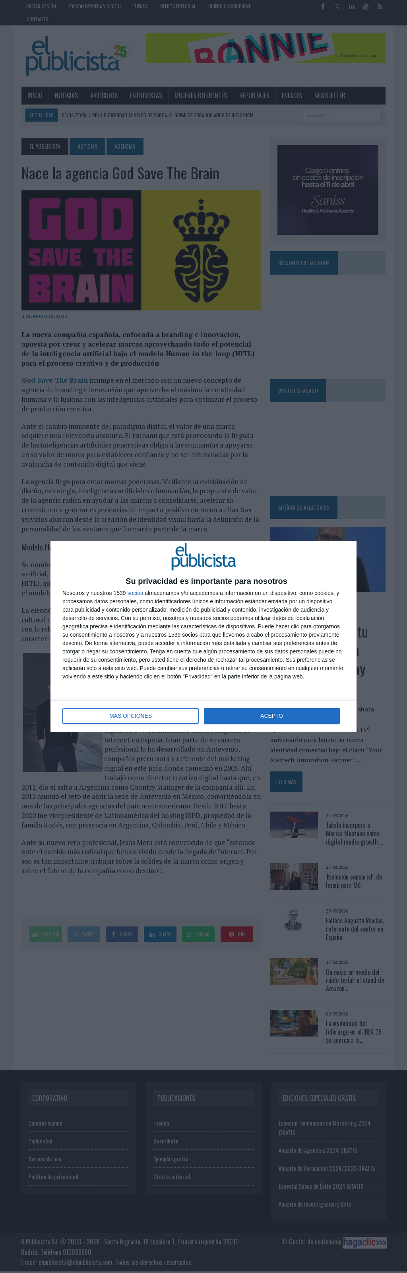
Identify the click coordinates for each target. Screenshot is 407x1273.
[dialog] (203, 636)
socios (135, 593)
